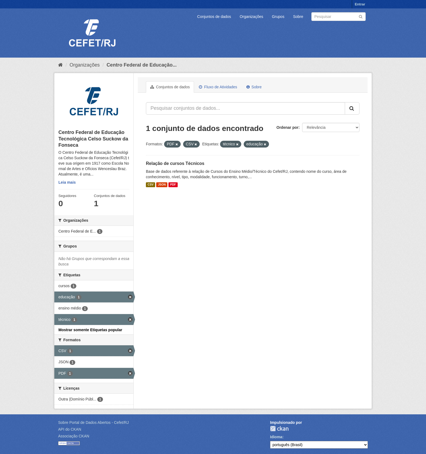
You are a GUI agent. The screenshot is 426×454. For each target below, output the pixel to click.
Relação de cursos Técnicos (175, 163)
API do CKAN (69, 429)
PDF (173, 184)
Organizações (251, 16)
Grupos (278, 16)
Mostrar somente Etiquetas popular (90, 330)
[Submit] (360, 16)
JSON (162, 184)
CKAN (279, 428)
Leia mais (67, 182)
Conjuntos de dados (214, 16)
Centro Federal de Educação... (141, 65)
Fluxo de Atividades (218, 87)
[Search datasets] (338, 16)
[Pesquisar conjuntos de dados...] (245, 108)
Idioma (276, 437)
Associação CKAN (73, 436)
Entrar (360, 4)
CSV (151, 184)
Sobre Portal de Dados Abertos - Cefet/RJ (93, 422)
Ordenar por (288, 127)
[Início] (60, 65)
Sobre (298, 16)
